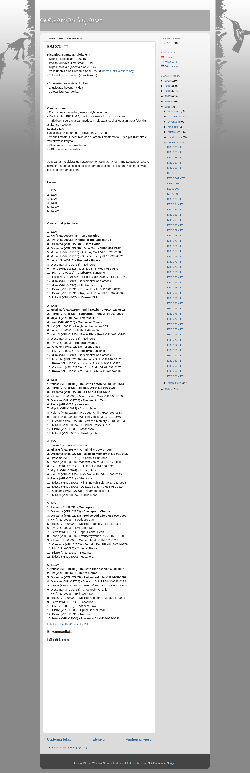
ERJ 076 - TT (175, 324)
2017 (168, 96)
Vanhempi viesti (139, 739)
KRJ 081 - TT (175, 219)
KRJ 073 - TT (175, 261)
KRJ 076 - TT (175, 246)
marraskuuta (175, 116)
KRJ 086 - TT (175, 167)
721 (168, 43)
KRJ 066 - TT (175, 298)
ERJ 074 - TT (175, 334)
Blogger (171, 763)
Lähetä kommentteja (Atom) (70, 747)
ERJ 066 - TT (175, 376)
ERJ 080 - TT (175, 303)
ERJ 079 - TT (175, 308)
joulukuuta (174, 111)
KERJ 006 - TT (176, 193)
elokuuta (173, 126)
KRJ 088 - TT (175, 157)
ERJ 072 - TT (175, 345)
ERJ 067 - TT (175, 370)
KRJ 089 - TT (175, 152)
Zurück (168, 57)
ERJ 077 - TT (175, 318)
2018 (168, 90)
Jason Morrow (137, 763)
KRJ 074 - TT (175, 256)
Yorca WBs (171, 61)
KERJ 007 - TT (176, 188)
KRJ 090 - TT (175, 147)
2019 (168, 85)
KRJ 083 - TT (175, 209)
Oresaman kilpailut (71, 20)
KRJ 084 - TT (175, 204)
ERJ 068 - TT (175, 365)
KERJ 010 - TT (176, 173)
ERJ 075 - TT (175, 329)
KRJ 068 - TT (175, 287)
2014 (168, 389)
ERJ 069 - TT (175, 360)
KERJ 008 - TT (176, 183)
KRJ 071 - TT (175, 272)
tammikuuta (175, 382)
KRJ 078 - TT (175, 235)
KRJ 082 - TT (175, 214)
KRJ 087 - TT (175, 162)
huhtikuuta (174, 131)
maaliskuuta (175, 137)
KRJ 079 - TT (175, 230)
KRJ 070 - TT (175, 277)
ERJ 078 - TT (175, 313)
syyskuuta (174, 121)
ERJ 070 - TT (175, 355)
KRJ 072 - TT (175, 266)
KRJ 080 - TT (175, 225)
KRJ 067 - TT (175, 292)
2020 (168, 80)
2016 (168, 101)
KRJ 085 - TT (175, 199)
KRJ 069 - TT (175, 282)
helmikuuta (174, 142)
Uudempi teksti (59, 739)
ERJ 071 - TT (175, 350)
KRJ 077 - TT (175, 240)
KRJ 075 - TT (175, 251)
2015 (168, 106)
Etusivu (99, 739)
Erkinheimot (171, 66)
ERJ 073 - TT (175, 339)
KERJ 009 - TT (176, 178)
